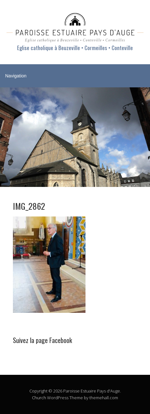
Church (39, 398)
